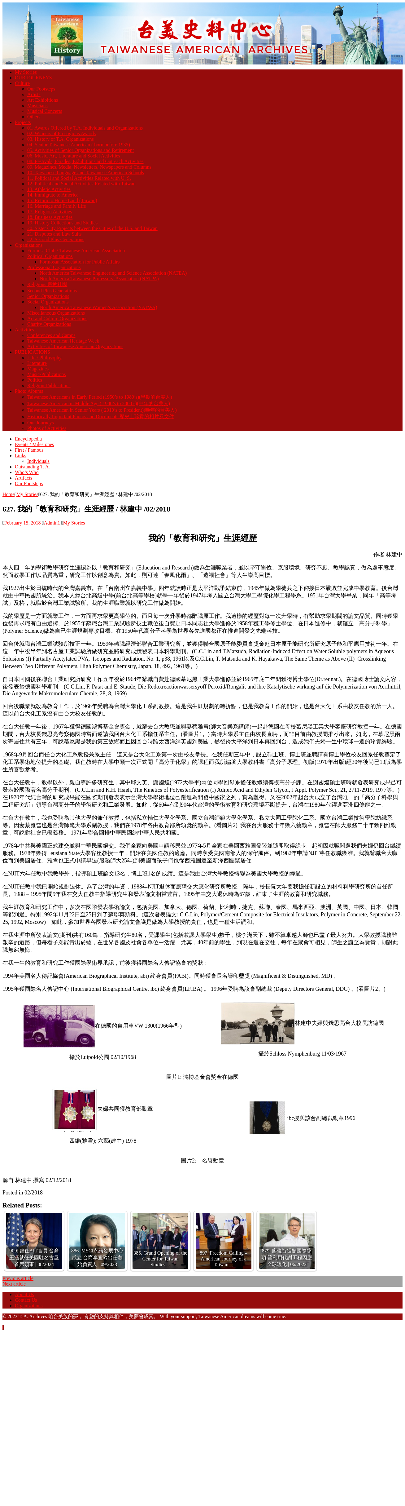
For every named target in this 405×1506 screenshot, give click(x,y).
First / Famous (29, 450)
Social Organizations (47, 301)
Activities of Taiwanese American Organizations (75, 346)
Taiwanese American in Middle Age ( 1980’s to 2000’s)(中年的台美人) (98, 403)
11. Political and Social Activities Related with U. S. (79, 178)
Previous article (17, 1278)
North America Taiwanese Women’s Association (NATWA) (98, 307)
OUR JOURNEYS (33, 77)
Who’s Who (27, 472)
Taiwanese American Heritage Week (63, 340)
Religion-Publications (49, 385)
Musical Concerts (44, 111)
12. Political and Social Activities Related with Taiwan (81, 183)
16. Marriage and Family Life (56, 206)
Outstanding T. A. (32, 466)
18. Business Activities (49, 217)
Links (20, 455)
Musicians (37, 105)
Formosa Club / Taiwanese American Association (76, 250)
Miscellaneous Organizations (56, 313)
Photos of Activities (46, 428)
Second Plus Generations (52, 290)
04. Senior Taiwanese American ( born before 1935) (78, 144)
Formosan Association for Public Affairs (80, 261)
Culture (22, 83)
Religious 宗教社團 (47, 284)
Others (34, 116)
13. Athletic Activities (49, 189)
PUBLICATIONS (32, 352)
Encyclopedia (28, 438)
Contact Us (26, 1300)
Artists (34, 94)
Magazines (38, 368)
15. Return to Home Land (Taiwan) (62, 200)
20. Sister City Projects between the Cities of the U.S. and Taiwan (92, 228)
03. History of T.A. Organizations (60, 139)
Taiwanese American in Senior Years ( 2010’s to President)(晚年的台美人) (102, 410)
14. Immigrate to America (52, 194)
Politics (34, 380)
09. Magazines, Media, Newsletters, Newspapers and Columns (89, 167)
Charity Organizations (49, 324)
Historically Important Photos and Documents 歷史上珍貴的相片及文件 (100, 416)
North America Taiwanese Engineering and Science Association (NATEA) (113, 273)
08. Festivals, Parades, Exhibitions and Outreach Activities (85, 161)
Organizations (28, 245)
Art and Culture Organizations (57, 318)
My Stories (26, 72)
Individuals (38, 461)
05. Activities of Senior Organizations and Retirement (80, 150)
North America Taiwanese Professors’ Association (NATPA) (99, 278)
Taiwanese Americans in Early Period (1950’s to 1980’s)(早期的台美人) (99, 397)
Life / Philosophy (44, 357)
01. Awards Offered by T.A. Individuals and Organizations (85, 128)
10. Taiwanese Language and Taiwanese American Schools (85, 172)
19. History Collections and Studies (62, 222)
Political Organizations (50, 256)
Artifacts (23, 478)
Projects (23, 122)
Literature (37, 363)
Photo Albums (29, 391)
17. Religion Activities (49, 211)
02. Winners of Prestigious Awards (61, 133)
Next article (14, 1284)
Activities (24, 329)
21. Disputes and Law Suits (54, 234)
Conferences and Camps (51, 335)
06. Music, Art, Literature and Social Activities (73, 155)
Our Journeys (40, 422)
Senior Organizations (48, 296)
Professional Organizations (54, 267)
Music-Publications (46, 374)
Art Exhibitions (42, 100)
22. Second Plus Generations (55, 239)
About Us (24, 1294)
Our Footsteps (41, 88)
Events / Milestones (34, 444)
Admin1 (52, 522)
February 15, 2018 (22, 522)
